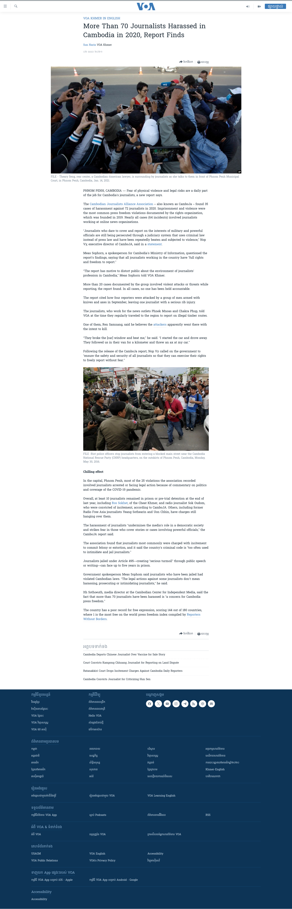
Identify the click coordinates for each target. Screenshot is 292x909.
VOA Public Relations (44, 861)
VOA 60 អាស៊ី (39, 730)
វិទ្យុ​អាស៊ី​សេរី (153, 861)
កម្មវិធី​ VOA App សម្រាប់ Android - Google (113, 880)
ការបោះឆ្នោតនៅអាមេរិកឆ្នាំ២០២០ (222, 763)
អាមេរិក (35, 763)
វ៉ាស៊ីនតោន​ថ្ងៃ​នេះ (39, 709)
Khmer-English (215, 770)
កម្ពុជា (34, 749)
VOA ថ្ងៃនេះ (37, 716)
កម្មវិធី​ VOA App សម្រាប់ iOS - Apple (52, 880)
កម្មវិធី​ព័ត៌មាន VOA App (44, 815)
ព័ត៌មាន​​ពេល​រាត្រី (97, 709)
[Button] (186, 62)
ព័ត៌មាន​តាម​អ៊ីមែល (156, 815)
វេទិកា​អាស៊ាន (95, 730)
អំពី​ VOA (36, 834)
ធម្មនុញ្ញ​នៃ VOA (97, 834)
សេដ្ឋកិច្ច (93, 756)
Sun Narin (89, 45)
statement (154, 244)
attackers (159, 325)
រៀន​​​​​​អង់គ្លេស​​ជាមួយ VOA (102, 796)
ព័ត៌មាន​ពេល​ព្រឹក (97, 702)
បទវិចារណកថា (213, 776)
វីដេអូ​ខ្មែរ (35, 702)
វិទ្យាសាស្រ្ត (152, 756)
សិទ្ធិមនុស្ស (94, 763)
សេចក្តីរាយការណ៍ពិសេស (159, 776)
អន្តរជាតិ (35, 756)
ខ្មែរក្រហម (152, 770)
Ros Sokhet (120, 503)
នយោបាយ (94, 749)
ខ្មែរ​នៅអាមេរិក (38, 770)
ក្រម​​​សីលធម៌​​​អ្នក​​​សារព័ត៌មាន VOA (164, 834)
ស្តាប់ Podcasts (97, 815)
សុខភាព (93, 770)
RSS (208, 815)
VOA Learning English (161, 796)
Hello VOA (95, 716)
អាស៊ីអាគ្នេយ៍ (37, 776)
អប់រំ (91, 776)
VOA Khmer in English (101, 18)
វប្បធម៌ (150, 763)
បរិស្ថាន (151, 749)
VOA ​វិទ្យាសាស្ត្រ (39, 723)
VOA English (97, 854)
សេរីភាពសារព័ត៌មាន (216, 756)
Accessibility (155, 854)
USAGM (36, 854)
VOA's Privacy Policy (102, 861)
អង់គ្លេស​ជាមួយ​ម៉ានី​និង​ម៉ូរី (43, 796)
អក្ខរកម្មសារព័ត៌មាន (215, 749)
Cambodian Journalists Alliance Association (121, 204)
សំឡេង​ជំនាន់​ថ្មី (96, 723)
